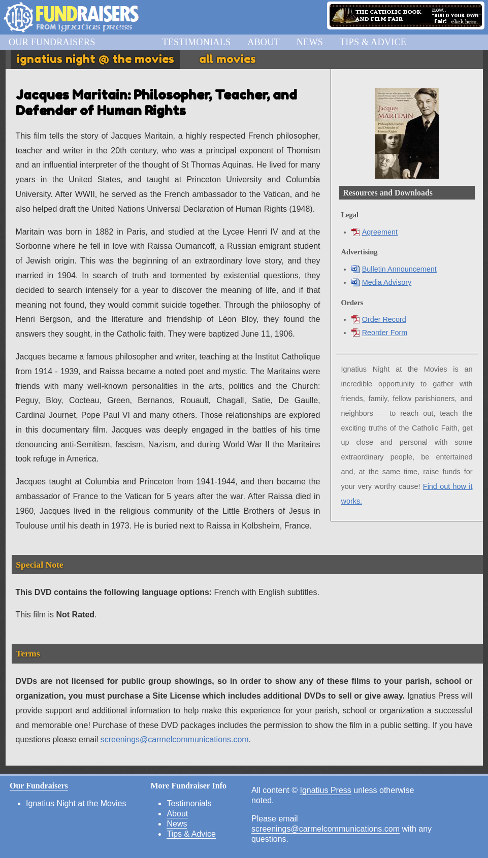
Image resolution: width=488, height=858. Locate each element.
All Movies (227, 58)
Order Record (378, 319)
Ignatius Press (325, 790)
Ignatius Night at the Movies (76, 803)
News (310, 42)
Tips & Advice (373, 42)
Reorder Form (379, 332)
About (263, 42)
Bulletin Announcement (394, 269)
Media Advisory (381, 282)
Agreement (374, 232)
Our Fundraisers (52, 42)
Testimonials (196, 42)
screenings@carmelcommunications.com (175, 739)
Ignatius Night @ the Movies (95, 58)
